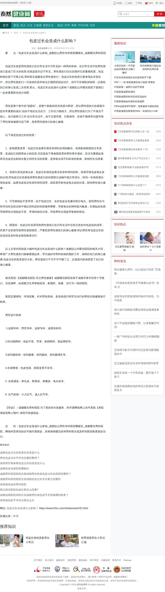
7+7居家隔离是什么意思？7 (130, 185)
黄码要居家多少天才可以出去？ (132, 158)
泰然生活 (48, 25)
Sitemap (127, 560)
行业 (29, 25)
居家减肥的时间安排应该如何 (130, 96)
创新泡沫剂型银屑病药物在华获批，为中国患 (136, 298)
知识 (60, 25)
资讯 (39, 14)
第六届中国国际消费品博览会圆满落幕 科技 (136, 311)
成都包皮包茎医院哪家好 (14, 468)
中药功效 (83, 25)
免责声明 (71, 560)
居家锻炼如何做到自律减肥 (129, 101)
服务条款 (83, 560)
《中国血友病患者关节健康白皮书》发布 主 (136, 285)
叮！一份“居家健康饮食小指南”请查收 (134, 82)
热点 (23, 25)
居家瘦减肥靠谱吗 (124, 91)
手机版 (119, 3)
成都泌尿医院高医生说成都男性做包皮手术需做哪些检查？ (34, 495)
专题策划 (158, 25)
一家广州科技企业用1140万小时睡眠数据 (137, 338)
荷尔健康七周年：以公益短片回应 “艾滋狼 (137, 271)
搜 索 (159, 14)
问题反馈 (105, 560)
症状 (92, 25)
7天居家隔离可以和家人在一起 (131, 131)
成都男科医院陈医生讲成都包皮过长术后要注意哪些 (30, 479)
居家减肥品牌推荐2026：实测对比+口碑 (136, 111)
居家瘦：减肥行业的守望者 (129, 87)
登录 (24, 3)
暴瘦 (74, 25)
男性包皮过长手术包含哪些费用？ (20, 458)
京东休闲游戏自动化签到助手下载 (132, 77)
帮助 (140, 3)
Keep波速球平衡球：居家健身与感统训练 (136, 106)
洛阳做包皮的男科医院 (13, 484)
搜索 (130, 3)
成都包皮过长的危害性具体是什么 (20, 452)
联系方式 (116, 560)
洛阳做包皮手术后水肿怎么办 (17, 500)
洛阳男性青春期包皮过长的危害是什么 (22, 463)
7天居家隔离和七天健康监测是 (131, 140)
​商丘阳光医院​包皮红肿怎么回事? (19, 489)
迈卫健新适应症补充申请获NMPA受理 (136, 363)
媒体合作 (60, 560)
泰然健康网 (43, 48)
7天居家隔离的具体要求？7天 (131, 149)
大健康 (38, 25)
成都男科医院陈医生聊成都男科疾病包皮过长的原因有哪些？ (35, 473)
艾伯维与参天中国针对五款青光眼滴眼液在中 (136, 352)
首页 (6, 25)
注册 (29, 3)
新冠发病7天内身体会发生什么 (131, 203)
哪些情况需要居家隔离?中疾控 (132, 212)
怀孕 (67, 25)
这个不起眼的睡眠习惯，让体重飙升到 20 (136, 325)
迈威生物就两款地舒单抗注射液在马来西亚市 (136, 388)
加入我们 (49, 560)
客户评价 (94, 560)
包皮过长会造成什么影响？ (22, 508)
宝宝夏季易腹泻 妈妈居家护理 (131, 167)
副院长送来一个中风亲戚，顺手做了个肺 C (136, 374)
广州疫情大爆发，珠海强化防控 (132, 194)
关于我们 (38, 560)
